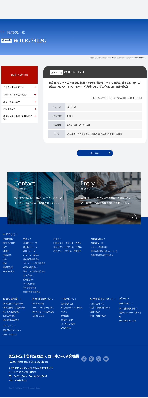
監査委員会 (28, 276)
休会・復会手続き (98, 316)
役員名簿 (7, 256)
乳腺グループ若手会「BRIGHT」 (68, 252)
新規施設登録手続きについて (104, 252)
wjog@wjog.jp (21, 381)
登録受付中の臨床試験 (13, 87)
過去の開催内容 (10, 335)
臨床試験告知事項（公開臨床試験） (17, 118)
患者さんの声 (67, 321)
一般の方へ (115, 13)
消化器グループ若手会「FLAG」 (68, 248)
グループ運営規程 (99, 248)
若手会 (56, 240)
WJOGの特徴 (38, 304)
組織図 (6, 252)
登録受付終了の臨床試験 (14, 94)
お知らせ (123, 299)
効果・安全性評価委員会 (34, 272)
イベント (72, 13)
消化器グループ (30, 248)
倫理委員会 (28, 280)
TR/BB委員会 (29, 284)
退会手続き (95, 312)
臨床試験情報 (54, 13)
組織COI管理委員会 (32, 292)
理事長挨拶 (8, 240)
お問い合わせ (140, 5)
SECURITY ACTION (127, 321)
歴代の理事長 (9, 244)
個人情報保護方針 (127, 309)
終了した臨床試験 (11, 102)
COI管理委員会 (30, 288)
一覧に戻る (94, 153)
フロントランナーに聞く (43, 308)
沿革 (5, 248)
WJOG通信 (66, 329)
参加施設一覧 (97, 244)
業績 (5, 264)
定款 (5, 260)
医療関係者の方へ (93, 13)
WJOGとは (35, 13)
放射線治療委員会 (31, 260)
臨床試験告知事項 (11, 321)
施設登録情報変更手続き (102, 256)
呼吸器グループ (30, 244)
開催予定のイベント (12, 331)
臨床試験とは (67, 304)
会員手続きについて (99, 5)
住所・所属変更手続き (100, 308)
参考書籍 (65, 316)
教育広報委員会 (30, 268)
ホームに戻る (77, 5)
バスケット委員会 (31, 256)
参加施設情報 (97, 240)
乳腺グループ (29, 252)
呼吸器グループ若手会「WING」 (68, 244)
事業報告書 (8, 268)
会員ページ (137, 14)
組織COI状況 (8, 272)
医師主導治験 (9, 109)
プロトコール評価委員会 (34, 264)
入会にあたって (97, 304)
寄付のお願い (121, 5)
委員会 (26, 240)
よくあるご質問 (68, 325)
